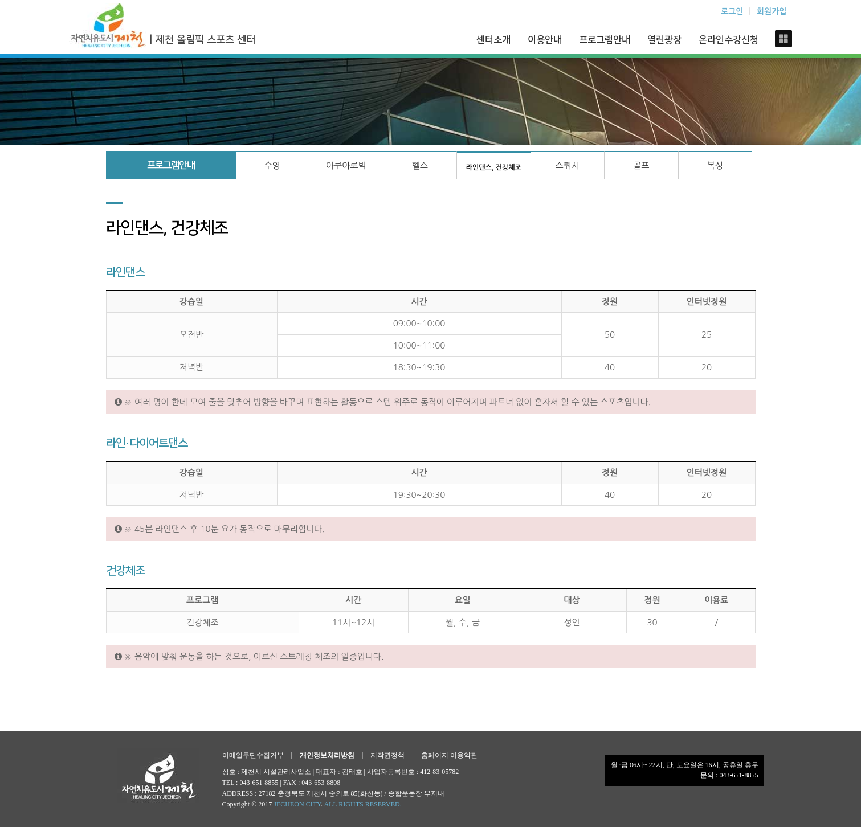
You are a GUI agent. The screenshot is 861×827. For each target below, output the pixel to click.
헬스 (420, 165)
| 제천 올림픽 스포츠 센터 (202, 40)
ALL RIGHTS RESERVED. (362, 804)
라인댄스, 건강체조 (493, 167)
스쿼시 (568, 165)
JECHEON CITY (297, 804)
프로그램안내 (604, 40)
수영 (272, 165)
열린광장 (664, 40)
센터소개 (493, 40)
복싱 (715, 165)
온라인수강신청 (728, 40)
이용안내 (545, 40)
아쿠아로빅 (346, 165)
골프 (641, 165)
